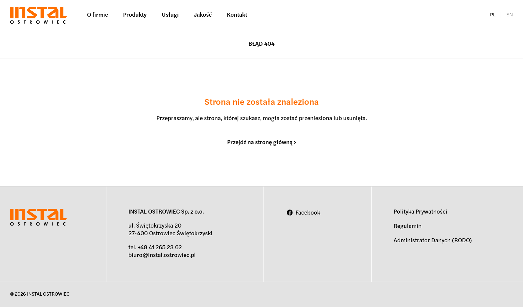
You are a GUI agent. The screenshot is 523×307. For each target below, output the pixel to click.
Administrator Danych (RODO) (433, 241)
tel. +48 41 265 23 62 (155, 248)
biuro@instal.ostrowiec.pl (162, 255)
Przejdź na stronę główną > (261, 142)
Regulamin (408, 226)
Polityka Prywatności (420, 212)
